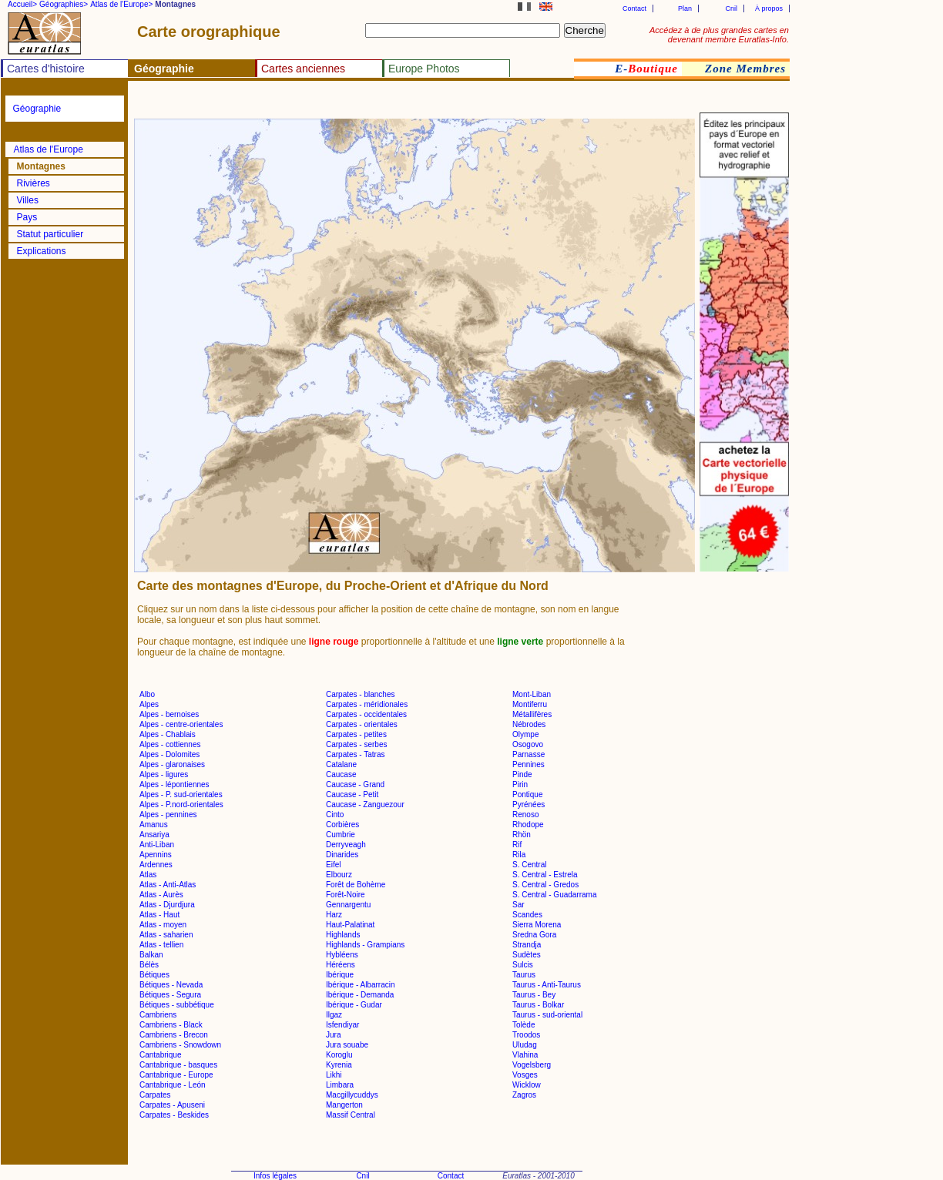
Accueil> (22, 4)
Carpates (155, 1095)
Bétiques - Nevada (171, 985)
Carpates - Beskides (174, 1115)
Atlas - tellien (161, 944)
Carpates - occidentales (366, 714)
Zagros (524, 1095)
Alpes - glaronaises (172, 764)
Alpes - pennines (168, 814)
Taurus (523, 974)
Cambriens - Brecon (173, 1035)
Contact (634, 8)
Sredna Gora (534, 934)
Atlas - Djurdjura (167, 904)
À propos (769, 8)
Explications (41, 251)
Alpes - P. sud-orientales (181, 794)
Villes (28, 200)
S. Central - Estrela (544, 874)
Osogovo (527, 744)
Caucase (341, 774)
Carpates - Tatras (355, 754)
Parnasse (528, 754)
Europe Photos (424, 68)
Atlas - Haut (159, 914)
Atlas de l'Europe (48, 149)
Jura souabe (347, 1045)
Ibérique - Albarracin (360, 985)
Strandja (526, 944)
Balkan (151, 954)
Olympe (525, 734)
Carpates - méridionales (367, 704)
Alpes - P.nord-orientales (181, 804)
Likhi (334, 1075)
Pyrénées (528, 804)
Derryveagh (346, 844)
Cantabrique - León (172, 1085)
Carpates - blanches (360, 694)
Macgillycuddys (352, 1095)
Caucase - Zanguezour (365, 804)
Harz (334, 914)
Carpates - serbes (356, 744)
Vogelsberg (531, 1065)
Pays (27, 217)
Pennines (528, 764)
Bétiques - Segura (170, 995)
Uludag (524, 1045)
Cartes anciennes (303, 68)
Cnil (731, 8)
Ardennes (156, 864)
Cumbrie (340, 834)
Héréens (340, 964)
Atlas (147, 874)
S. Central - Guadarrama (554, 894)
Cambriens (157, 1015)
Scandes (527, 914)
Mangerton (344, 1105)
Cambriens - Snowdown (180, 1045)
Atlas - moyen (162, 924)
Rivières (33, 183)
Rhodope (528, 824)
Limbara (340, 1085)
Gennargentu (348, 904)
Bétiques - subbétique (176, 1005)
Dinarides (342, 854)
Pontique (527, 794)
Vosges (525, 1075)
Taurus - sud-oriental (547, 1015)
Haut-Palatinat (350, 924)
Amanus (153, 824)
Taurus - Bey (533, 995)
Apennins (155, 854)
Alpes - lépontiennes (174, 784)
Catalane (341, 764)
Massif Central (350, 1115)
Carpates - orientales (362, 724)
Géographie (37, 108)
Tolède (523, 1025)
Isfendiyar (342, 1025)
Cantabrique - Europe (176, 1075)
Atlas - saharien (166, 934)
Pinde (522, 774)
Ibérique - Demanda (360, 995)
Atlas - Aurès (161, 894)
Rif (517, 844)
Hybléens (342, 954)
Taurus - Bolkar (538, 1005)
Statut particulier (50, 234)
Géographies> (63, 4)
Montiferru (529, 704)
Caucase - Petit (352, 794)
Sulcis (522, 964)
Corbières (342, 824)
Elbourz (339, 874)
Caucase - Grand (355, 784)
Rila (518, 854)
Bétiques (154, 974)
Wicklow (526, 1085)
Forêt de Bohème (355, 884)
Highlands (343, 934)
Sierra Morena (536, 924)
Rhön (521, 834)
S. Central (529, 864)
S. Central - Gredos (545, 884)
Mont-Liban (531, 694)
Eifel (333, 864)
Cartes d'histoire (46, 68)
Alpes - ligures (163, 774)
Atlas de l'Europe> (121, 4)
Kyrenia (339, 1065)
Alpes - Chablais (167, 734)
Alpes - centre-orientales (181, 724)
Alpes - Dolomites (169, 754)
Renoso (525, 814)
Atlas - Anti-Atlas (167, 884)
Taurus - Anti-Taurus (546, 985)
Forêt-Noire (345, 894)
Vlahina (525, 1055)
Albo (147, 694)
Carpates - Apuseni (172, 1105)
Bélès (149, 964)
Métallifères (532, 714)
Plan (685, 8)
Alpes (149, 704)
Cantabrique (160, 1055)
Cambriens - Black (171, 1025)
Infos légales (275, 1176)
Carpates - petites (356, 734)
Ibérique (340, 974)
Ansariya (154, 834)
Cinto (335, 814)
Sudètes (526, 954)
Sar (518, 904)
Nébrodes (528, 724)
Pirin (520, 784)
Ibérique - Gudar (354, 1005)
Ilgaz (334, 1015)
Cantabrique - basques (178, 1065)
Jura (333, 1035)
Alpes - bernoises (169, 714)
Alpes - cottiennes (170, 744)
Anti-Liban (156, 844)
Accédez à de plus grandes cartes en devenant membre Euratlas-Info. (719, 34)
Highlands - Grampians (365, 944)
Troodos (526, 1035)
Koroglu (339, 1055)
